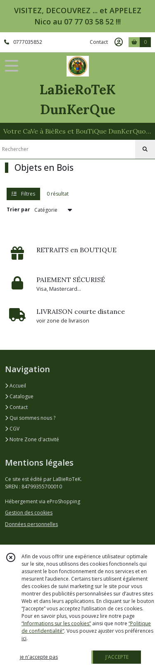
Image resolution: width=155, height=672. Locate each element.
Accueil (15, 385)
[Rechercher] (145, 149)
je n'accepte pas (39, 656)
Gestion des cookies (28, 512)
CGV (12, 428)
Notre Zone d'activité (32, 439)
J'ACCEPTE (117, 656)
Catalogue (19, 396)
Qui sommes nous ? (30, 417)
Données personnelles (31, 524)
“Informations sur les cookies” (56, 623)
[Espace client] (119, 42)
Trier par (18, 209)
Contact (99, 41)
